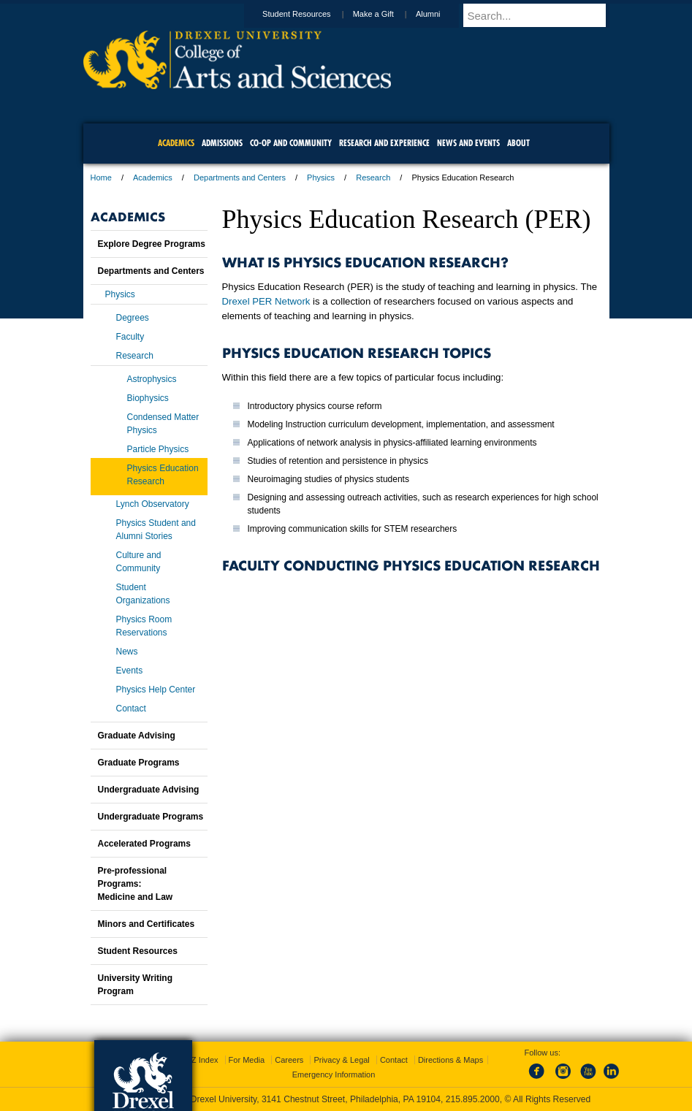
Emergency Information (334, 1074)
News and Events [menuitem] (468, 142)
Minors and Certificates (146, 924)
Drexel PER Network (266, 301)
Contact (131, 708)
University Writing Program (135, 984)
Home (101, 177)
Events (129, 670)
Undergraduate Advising (148, 789)
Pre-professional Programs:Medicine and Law (135, 884)
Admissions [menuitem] (222, 142)
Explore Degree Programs (151, 244)
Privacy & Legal (341, 1059)
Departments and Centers (240, 177)
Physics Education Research (163, 474)
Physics (321, 177)
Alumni (442, 13)
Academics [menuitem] (176, 142)
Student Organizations (143, 594)
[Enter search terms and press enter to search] (543, 15)
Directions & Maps (450, 1059)
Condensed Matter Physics (163, 423)
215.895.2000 (473, 1099)
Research (373, 177)
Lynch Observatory (152, 504)
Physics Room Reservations (144, 626)
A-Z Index (200, 1059)
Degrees (132, 318)
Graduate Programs (139, 762)
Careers (289, 1059)
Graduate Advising (136, 735)
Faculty (130, 337)
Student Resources (310, 13)
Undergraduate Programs (151, 817)
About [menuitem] (518, 142)
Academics (152, 177)
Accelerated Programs (144, 844)
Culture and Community (138, 561)
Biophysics (148, 398)
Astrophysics (152, 379)
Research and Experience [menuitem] (384, 142)
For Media (247, 1059)
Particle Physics (158, 449)
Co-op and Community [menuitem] (291, 142)
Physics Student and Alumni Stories (156, 529)
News (127, 651)
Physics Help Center (156, 689)
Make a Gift (387, 13)
